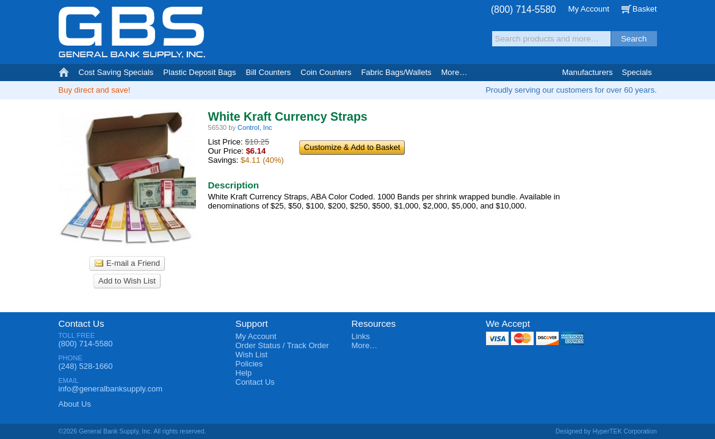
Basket (645, 8)
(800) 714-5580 (523, 9)
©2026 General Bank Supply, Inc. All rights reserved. (132, 431)
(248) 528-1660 (86, 366)
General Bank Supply (132, 33)
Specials (636, 72)
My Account (588, 8)
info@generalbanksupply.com (111, 388)
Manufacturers (587, 72)
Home (64, 72)
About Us (75, 404)
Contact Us (81, 323)
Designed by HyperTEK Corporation (606, 431)
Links (361, 336)
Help (244, 372)
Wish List (252, 354)
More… (365, 345)
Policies (249, 363)
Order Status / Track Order (282, 345)
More (454, 72)
